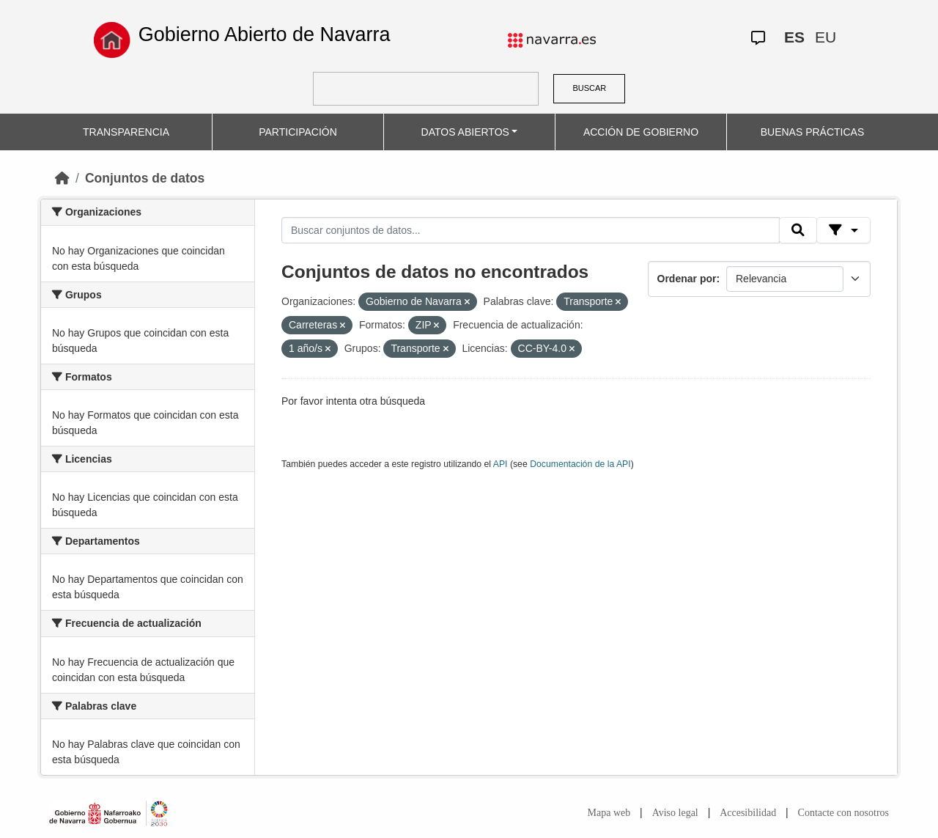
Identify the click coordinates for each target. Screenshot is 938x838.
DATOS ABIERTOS (465, 132)
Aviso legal (675, 812)
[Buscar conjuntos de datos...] (530, 230)
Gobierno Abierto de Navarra (265, 34)
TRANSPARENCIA (126, 132)
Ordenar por (687, 278)
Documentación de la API (580, 464)
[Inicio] (62, 178)
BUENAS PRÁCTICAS (813, 132)
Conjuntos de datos (144, 178)
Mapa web (609, 812)
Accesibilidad (748, 812)
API (500, 464)
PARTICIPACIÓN (298, 132)
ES (794, 37)
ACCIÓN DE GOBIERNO (640, 132)
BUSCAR (589, 88)
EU (825, 37)
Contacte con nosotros (843, 812)
